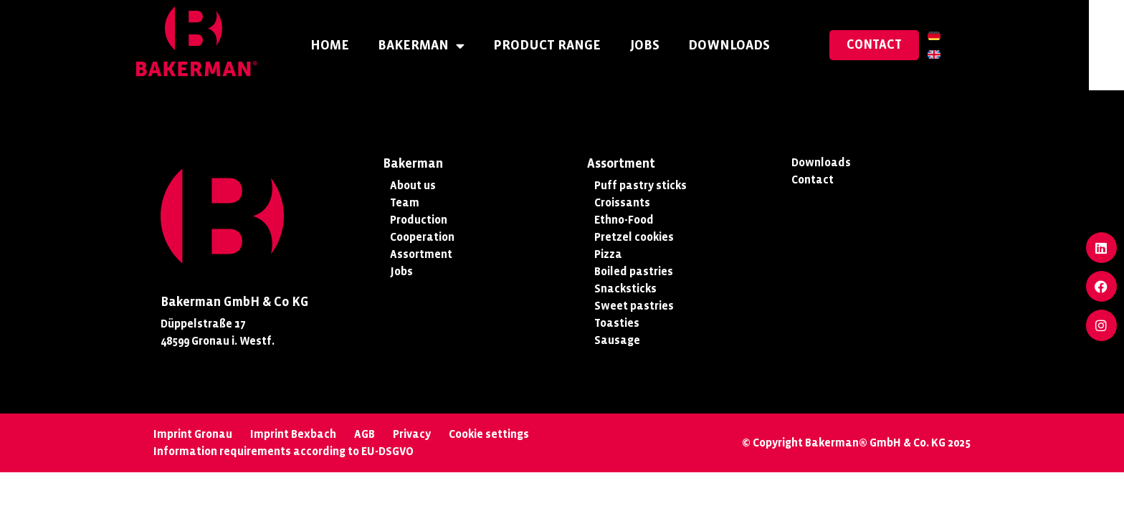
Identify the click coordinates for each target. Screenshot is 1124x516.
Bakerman (438, 45)
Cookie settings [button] (489, 434)
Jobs (662, 45)
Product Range (564, 45)
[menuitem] (951, 36)
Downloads (746, 45)
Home (347, 45)
